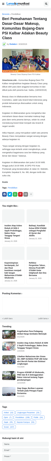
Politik (38, 417)
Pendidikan (16, 14)
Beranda (5, 14)
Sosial (9, 427)
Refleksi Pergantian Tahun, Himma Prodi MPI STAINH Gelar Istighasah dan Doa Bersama (37, 269)
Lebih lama (43, 318)
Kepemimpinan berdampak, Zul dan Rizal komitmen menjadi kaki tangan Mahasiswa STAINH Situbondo (13, 270)
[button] (3, 4)
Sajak (8, 422)
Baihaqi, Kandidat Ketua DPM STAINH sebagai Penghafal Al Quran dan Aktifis (38, 230)
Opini (7, 417)
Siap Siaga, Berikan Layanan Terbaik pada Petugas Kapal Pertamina (30, 390)
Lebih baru (8, 318)
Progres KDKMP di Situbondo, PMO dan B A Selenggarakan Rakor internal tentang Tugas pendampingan (30, 376)
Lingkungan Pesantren (28, 412)
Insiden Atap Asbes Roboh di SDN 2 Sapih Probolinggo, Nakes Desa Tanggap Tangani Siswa (13, 231)
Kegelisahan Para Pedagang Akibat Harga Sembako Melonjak (32, 332)
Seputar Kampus (25, 422)
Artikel (8, 412)
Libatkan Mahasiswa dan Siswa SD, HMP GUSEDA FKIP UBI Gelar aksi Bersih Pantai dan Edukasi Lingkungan (32, 360)
